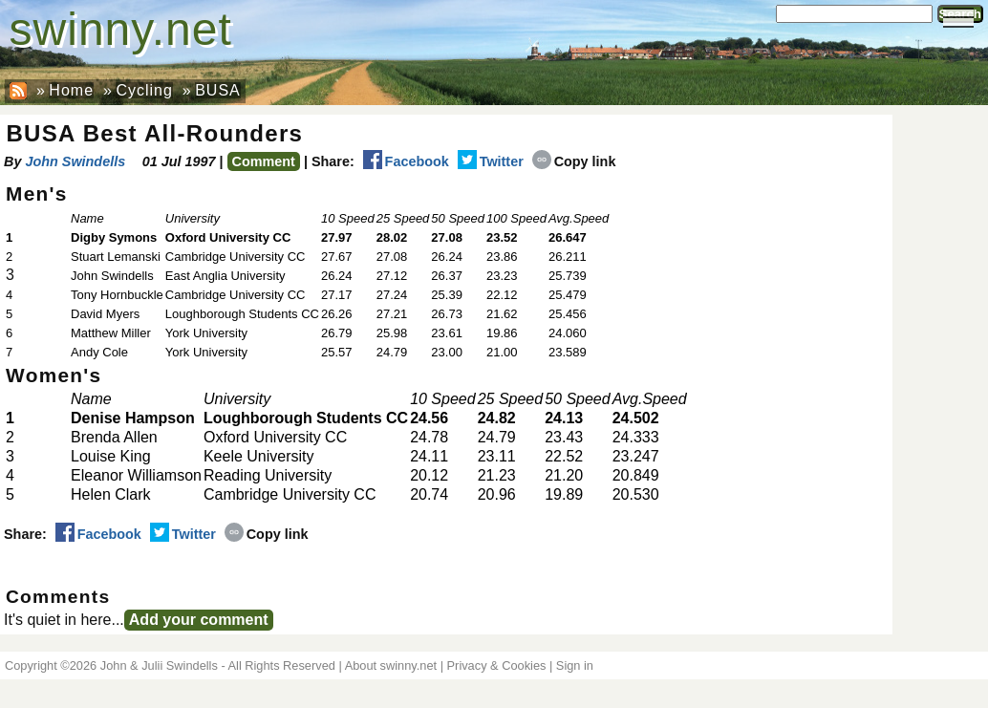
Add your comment (198, 619)
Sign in (574, 665)
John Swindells (75, 161)
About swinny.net (391, 665)
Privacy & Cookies (497, 665)
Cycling (144, 90)
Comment (263, 161)
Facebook (406, 161)
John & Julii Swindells (159, 665)
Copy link (574, 161)
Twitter (491, 161)
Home (71, 90)
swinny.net (121, 29)
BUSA (218, 90)
